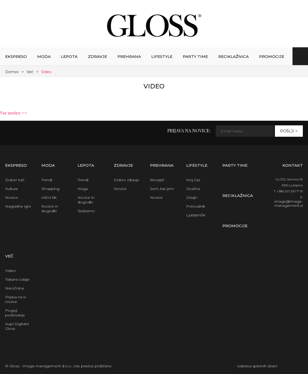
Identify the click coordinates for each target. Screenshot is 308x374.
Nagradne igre (18, 206)
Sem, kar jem (162, 188)
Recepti (157, 180)
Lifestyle (161, 56)
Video (46, 72)
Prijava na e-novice (16, 299)
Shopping (50, 188)
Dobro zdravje (126, 180)
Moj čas (193, 180)
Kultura (11, 188)
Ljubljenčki (195, 215)
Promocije (271, 56)
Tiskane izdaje (17, 279)
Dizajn (191, 197)
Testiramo (86, 211)
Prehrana (129, 56)
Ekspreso (16, 56)
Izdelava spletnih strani (257, 366)
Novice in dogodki (49, 208)
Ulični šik (49, 197)
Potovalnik (195, 206)
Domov (12, 72)
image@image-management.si (288, 203)
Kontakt (292, 165)
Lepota (69, 56)
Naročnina (14, 288)
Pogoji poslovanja (15, 312)
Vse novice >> (13, 113)
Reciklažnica (233, 56)
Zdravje (97, 56)
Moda (44, 56)
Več (30, 72)
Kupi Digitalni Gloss (17, 326)
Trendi (46, 180)
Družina (193, 188)
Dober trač (15, 180)
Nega (83, 188)
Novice (11, 197)
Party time (195, 56)
